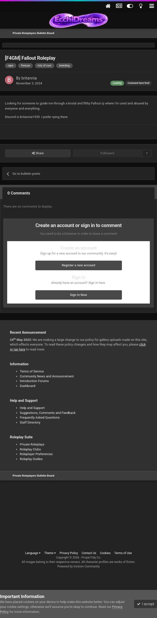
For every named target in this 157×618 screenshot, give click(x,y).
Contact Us (89, 553)
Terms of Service (32, 371)
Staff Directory (30, 422)
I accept (145, 604)
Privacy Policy (69, 553)
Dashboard (27, 386)
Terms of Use (123, 553)
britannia (29, 78)
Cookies (105, 553)
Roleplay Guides (31, 459)
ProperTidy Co (91, 557)
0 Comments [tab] (18, 193)
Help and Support (32, 408)
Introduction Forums (34, 381)
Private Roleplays (32, 444)
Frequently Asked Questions (40, 417)
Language (33, 553)
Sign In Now (78, 295)
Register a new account (78, 265)
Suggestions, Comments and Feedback (47, 413)
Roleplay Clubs (30, 449)
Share (38, 153)
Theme (50, 553)
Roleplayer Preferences (36, 454)
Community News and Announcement (47, 376)
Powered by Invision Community (78, 566)
